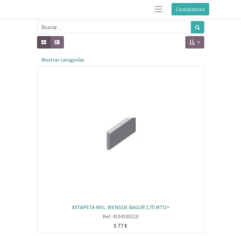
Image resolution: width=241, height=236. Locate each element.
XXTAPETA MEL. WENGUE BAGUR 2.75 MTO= (121, 206)
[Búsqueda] (197, 27)
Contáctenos (190, 9)
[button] (194, 42)
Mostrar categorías (62, 59)
